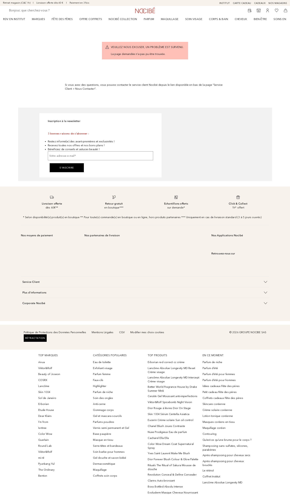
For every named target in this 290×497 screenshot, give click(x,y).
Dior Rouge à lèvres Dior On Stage (169, 408)
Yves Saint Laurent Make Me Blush (169, 453)
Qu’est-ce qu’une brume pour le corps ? (227, 440)
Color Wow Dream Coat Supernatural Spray (171, 446)
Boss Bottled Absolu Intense (165, 486)
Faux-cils (98, 380)
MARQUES (38, 19)
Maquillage (170, 19)
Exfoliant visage (102, 368)
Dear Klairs (45, 416)
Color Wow (45, 434)
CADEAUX (260, 3)
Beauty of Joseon (49, 374)
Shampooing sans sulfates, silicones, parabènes (225, 447)
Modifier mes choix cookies (147, 332)
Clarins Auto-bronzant (161, 480)
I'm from (43, 422)
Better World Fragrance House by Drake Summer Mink (172, 388)
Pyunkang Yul (46, 463)
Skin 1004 (44, 392)
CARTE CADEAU (242, 3)
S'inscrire (67, 167)
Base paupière (102, 434)
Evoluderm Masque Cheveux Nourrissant (173, 492)
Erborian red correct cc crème (166, 362)
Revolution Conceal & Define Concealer (172, 474)
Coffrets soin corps (105, 475)
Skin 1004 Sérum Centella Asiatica (168, 414)
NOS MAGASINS (278, 3)
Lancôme (43, 386)
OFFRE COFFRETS (90, 19)
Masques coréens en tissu (219, 422)
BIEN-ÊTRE (260, 19)
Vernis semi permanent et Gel (111, 428)
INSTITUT (224, 3)
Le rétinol (208, 470)
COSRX (42, 380)
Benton (42, 475)
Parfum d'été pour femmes (219, 374)
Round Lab (45, 446)
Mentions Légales (102, 332)
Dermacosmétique (104, 463)
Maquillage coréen (214, 428)
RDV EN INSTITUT (14, 19)
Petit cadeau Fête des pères (220, 392)
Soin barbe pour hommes (108, 451)
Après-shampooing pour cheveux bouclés (223, 463)
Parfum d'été (210, 368)
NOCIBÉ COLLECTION (123, 19)
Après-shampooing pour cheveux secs (226, 455)
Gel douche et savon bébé (109, 457)
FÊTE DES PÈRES (62, 19)
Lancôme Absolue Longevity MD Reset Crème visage (171, 370)
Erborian (43, 404)
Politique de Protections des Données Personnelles (55, 332)
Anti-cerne (99, 404)
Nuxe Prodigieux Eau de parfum (167, 432)
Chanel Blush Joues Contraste (166, 426)
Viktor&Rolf (45, 368)
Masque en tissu (103, 440)
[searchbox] (36, 10)
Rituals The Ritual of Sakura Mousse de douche (172, 467)
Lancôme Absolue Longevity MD (223, 482)
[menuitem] (16, 19)
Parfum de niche (103, 392)
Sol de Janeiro (47, 398)
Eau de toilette (102, 362)
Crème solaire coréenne (217, 410)
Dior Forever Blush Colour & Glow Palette (173, 459)
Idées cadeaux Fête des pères (221, 386)
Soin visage (193, 19)
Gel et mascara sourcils (107, 416)
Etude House (46, 410)
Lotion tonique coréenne (218, 416)
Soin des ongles (103, 398)
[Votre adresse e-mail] (100, 155)
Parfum (149, 19)
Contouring (210, 434)
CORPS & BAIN (218, 19)
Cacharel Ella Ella (158, 438)
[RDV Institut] (249, 10)
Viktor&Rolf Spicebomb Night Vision (170, 402)
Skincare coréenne (214, 404)
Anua (41, 362)
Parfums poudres (103, 422)
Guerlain (43, 440)
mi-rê (41, 457)
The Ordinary (46, 469)
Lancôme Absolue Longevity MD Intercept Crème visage (173, 379)
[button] (145, 281)
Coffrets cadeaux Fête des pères (223, 398)
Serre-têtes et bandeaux (108, 446)
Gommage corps (103, 410)
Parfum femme (101, 374)
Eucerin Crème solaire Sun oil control (170, 420)
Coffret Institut (211, 476)
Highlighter (99, 386)
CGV (122, 332)
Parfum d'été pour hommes (219, 380)
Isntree (42, 428)
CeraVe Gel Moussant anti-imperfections (172, 396)
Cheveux (241, 19)
